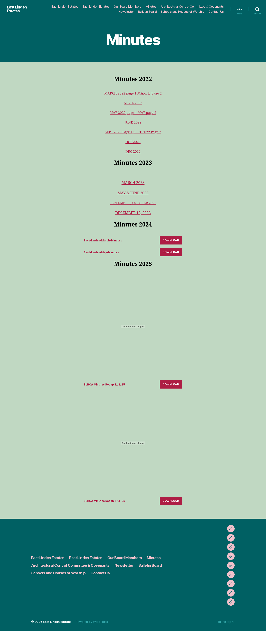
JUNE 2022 (133, 122)
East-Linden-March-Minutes (104, 240)
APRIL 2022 (133, 103)
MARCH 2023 (132, 182)
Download (171, 240)
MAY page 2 (147, 112)
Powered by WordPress (92, 621)
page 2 (157, 93)
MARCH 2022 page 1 (120, 93)
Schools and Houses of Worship (182, 11)
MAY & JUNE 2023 (133, 193)
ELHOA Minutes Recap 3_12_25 (106, 384)
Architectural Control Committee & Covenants (192, 6)
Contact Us (216, 11)
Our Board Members (127, 6)
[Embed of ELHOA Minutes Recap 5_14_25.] (133, 443)
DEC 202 (132, 151)
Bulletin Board (147, 11)
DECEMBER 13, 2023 (133, 212)
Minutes (151, 6)
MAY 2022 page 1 (123, 112)
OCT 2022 (133, 142)
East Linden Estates (17, 9)
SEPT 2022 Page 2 (148, 132)
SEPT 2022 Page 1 (118, 132)
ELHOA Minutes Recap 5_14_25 (106, 500)
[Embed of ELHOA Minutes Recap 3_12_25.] (133, 326)
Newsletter (126, 11)
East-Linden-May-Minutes (103, 252)
